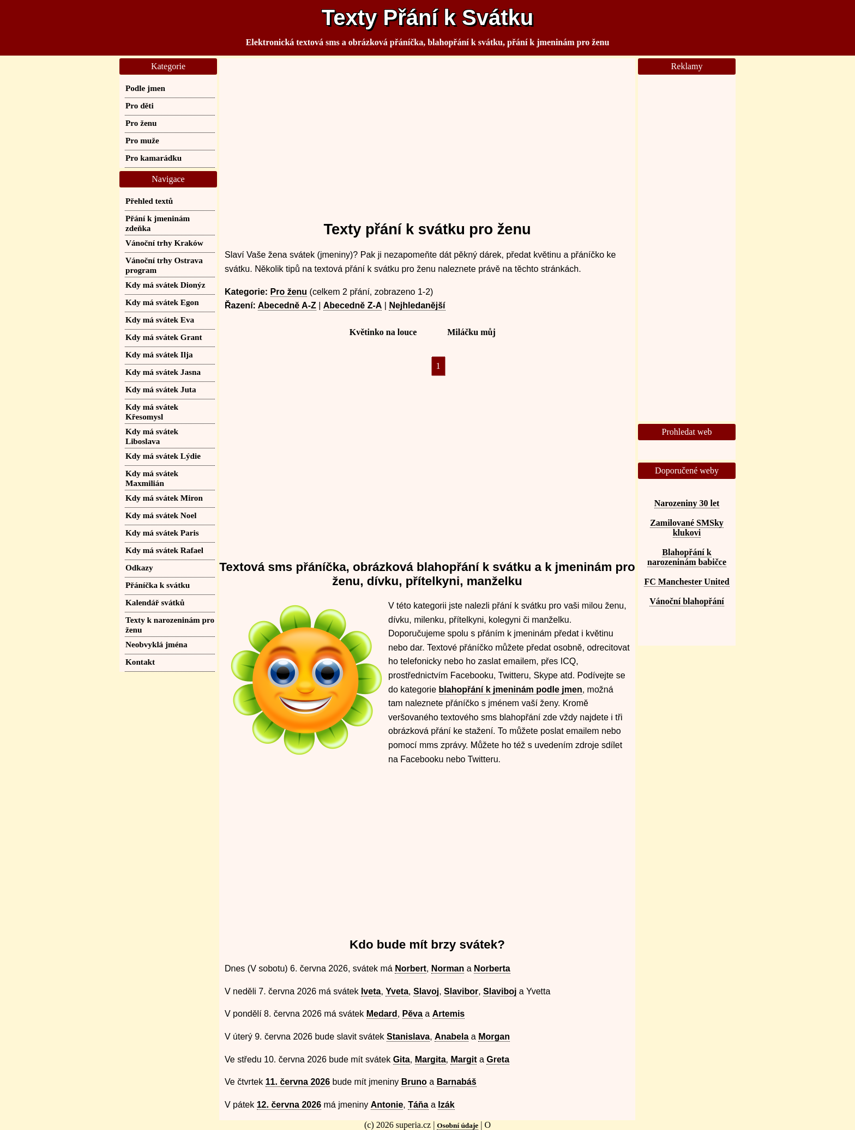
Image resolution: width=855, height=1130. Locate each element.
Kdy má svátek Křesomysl (151, 411)
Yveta (397, 991)
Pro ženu (289, 291)
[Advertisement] (427, 134)
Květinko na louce (383, 332)
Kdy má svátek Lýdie (163, 455)
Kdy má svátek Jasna (163, 371)
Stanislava (408, 1036)
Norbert (410, 968)
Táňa (418, 1104)
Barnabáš (457, 1081)
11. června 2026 (298, 1081)
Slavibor (461, 991)
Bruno (414, 1081)
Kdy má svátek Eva (159, 319)
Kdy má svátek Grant (163, 337)
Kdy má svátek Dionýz (165, 284)
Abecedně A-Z (287, 305)
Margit (463, 1059)
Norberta (492, 968)
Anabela (451, 1036)
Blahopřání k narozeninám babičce (686, 557)
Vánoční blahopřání (686, 601)
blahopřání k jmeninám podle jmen (510, 689)
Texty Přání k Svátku (427, 17)
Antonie (387, 1104)
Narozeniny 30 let (687, 503)
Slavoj (426, 991)
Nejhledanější (417, 305)
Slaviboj (499, 991)
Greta (497, 1059)
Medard (382, 1013)
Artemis (448, 1013)
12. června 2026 (289, 1104)
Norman (447, 968)
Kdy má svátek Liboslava (151, 436)
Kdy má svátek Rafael (164, 550)
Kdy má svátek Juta (160, 389)
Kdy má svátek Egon (162, 302)
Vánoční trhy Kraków (164, 242)
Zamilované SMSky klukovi (687, 527)
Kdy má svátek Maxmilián (151, 478)
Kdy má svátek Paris (162, 532)
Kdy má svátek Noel (160, 515)
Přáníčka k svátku (157, 585)
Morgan (494, 1036)
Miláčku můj (471, 332)
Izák (446, 1104)
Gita (401, 1059)
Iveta (371, 991)
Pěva (412, 1013)
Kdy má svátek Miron (164, 497)
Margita (430, 1059)
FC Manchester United (686, 581)
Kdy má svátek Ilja (159, 354)
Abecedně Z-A (352, 305)
